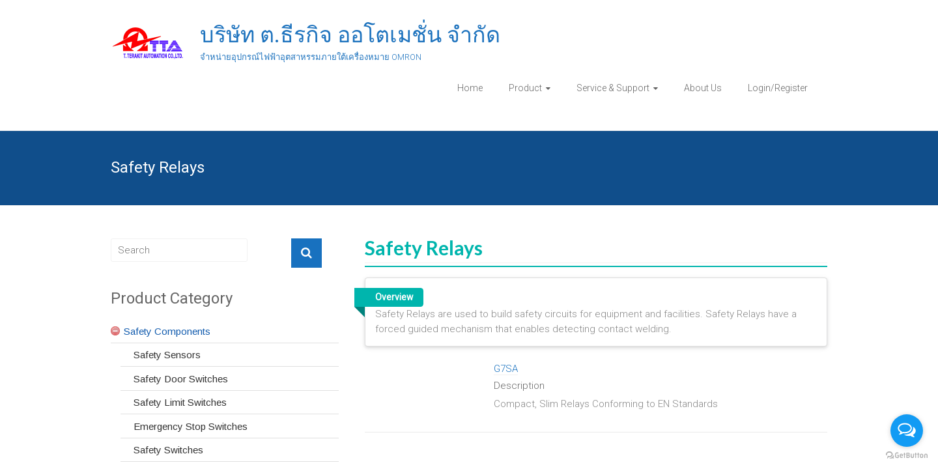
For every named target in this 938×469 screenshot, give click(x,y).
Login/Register (778, 88)
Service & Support (612, 88)
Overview (394, 297)
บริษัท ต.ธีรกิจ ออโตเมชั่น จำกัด (350, 34)
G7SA (506, 369)
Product (525, 88)
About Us (703, 88)
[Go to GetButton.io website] (907, 455)
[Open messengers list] (906, 430)
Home (470, 88)
